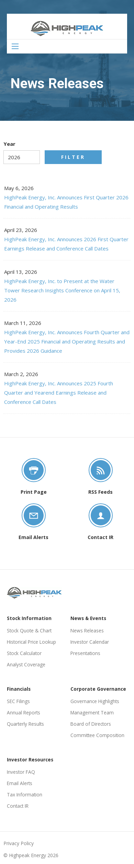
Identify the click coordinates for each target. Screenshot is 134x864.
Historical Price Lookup (31, 642)
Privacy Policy (18, 843)
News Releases (87, 630)
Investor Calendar (89, 642)
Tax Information (24, 794)
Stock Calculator (24, 653)
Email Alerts (19, 783)
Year (9, 143)
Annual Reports (23, 712)
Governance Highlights (94, 701)
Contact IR (18, 806)
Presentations (85, 653)
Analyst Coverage (26, 664)
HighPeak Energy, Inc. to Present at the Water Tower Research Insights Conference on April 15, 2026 (62, 290)
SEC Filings (18, 701)
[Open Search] (15, 46)
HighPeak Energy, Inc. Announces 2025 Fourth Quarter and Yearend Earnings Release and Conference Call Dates (58, 392)
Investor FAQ (21, 772)
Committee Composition (97, 735)
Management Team (92, 712)
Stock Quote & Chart (29, 630)
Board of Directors (90, 724)
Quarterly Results (25, 724)
